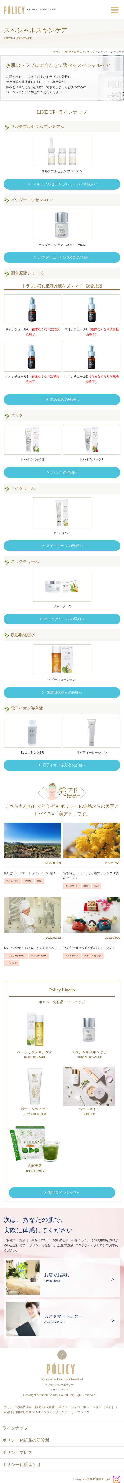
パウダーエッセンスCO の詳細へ (64, 257)
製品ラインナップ (84, 51)
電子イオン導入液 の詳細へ (64, 765)
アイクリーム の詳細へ (64, 546)
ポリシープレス (17, 1452)
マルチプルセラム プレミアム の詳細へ (64, 184)
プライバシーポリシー (61, 1384)
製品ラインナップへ (64, 1193)
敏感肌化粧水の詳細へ (64, 692)
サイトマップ (60, 1389)
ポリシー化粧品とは (21, 1464)
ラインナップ (15, 1428)
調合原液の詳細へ (64, 399)
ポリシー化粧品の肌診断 (25, 1440)
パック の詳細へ (64, 472)
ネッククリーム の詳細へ (64, 619)
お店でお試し (57, 1275)
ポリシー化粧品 (62, 51)
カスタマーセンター (63, 1316)
